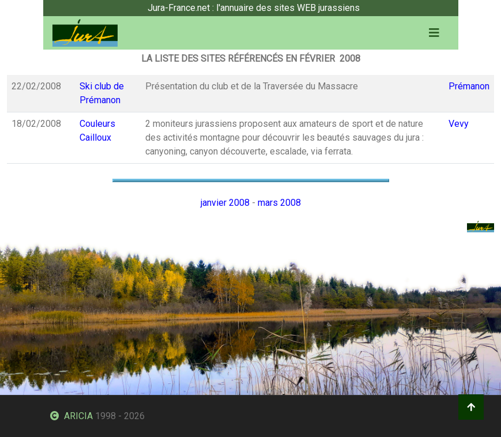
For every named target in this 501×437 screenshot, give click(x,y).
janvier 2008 (225, 202)
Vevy (459, 123)
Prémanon (469, 86)
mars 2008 (279, 202)
